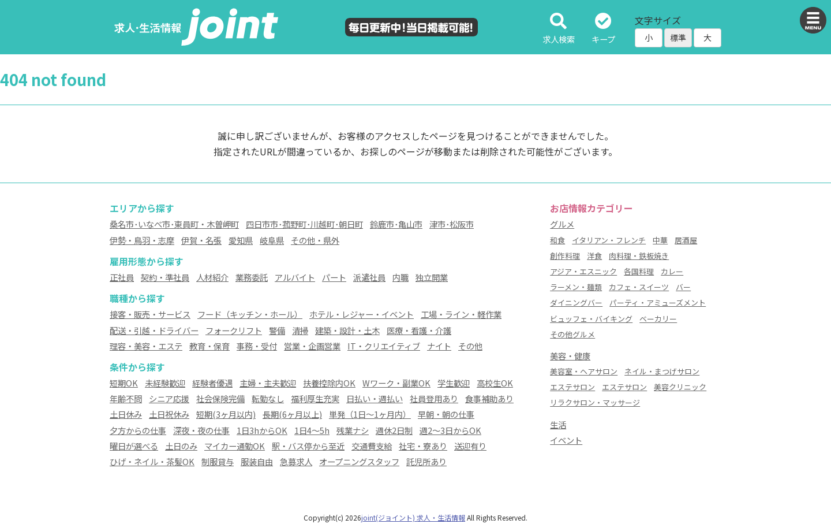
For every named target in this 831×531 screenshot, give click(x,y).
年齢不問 (126, 398)
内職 (400, 277)
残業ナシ (352, 430)
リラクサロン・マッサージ (595, 402)
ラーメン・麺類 (576, 286)
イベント (566, 440)
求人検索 (558, 29)
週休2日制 (394, 430)
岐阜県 (272, 240)
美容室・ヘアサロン (583, 371)
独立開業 (431, 277)
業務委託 (251, 277)
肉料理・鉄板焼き (639, 255)
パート (334, 277)
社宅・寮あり (423, 446)
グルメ (562, 224)
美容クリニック (680, 386)
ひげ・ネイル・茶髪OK (152, 461)
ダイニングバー (576, 302)
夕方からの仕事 (138, 430)
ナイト (439, 346)
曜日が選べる (134, 446)
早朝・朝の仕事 (446, 414)
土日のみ (181, 446)
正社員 (122, 277)
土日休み (126, 414)
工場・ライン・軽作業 (461, 314)
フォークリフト (233, 330)
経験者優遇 (212, 383)
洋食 (594, 255)
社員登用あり (434, 398)
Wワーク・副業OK (396, 383)
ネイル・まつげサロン (661, 371)
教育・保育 (209, 346)
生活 (558, 424)
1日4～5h (312, 430)
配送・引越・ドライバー (154, 330)
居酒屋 (686, 240)
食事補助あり (489, 398)
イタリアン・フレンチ (609, 240)
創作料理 (565, 255)
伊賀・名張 (201, 240)
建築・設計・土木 (347, 330)
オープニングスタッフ (359, 461)
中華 (660, 240)
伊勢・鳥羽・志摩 (142, 240)
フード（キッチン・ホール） (249, 314)
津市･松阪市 (451, 224)
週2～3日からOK (450, 430)
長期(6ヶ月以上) (292, 414)
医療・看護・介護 (419, 330)
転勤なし (268, 398)
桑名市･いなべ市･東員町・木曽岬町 (174, 224)
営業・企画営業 (312, 346)
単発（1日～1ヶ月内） (370, 414)
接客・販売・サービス (150, 314)
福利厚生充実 (315, 398)
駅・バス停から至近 (308, 446)
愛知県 (241, 240)
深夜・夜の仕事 (201, 430)
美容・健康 (570, 356)
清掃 (300, 330)
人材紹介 (212, 277)
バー (683, 286)
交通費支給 (371, 446)
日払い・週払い (374, 398)
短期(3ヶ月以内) (226, 414)
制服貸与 (217, 461)
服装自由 (257, 461)
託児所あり (426, 461)
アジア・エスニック (583, 271)
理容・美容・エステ (146, 346)
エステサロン (572, 386)
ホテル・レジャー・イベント (361, 314)
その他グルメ (572, 334)
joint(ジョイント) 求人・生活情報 (413, 517)
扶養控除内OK (329, 383)
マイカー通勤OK (234, 446)
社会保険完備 (220, 398)
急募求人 (296, 461)
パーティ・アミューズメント (657, 302)
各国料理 (639, 271)
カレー (672, 271)
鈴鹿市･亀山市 (396, 224)
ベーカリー (658, 318)
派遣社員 (369, 277)
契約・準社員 (165, 277)
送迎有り (470, 446)
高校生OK (495, 383)
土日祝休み (169, 414)
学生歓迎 (453, 383)
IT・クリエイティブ (383, 346)
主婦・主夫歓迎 (267, 383)
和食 (557, 240)
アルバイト (295, 277)
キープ (603, 29)
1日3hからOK (262, 430)
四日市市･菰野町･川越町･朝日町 (304, 224)
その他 (470, 346)
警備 (277, 330)
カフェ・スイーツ (639, 286)
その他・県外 (315, 240)
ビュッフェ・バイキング (591, 318)
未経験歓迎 (165, 383)
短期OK (124, 383)
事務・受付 (257, 346)
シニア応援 (169, 398)
